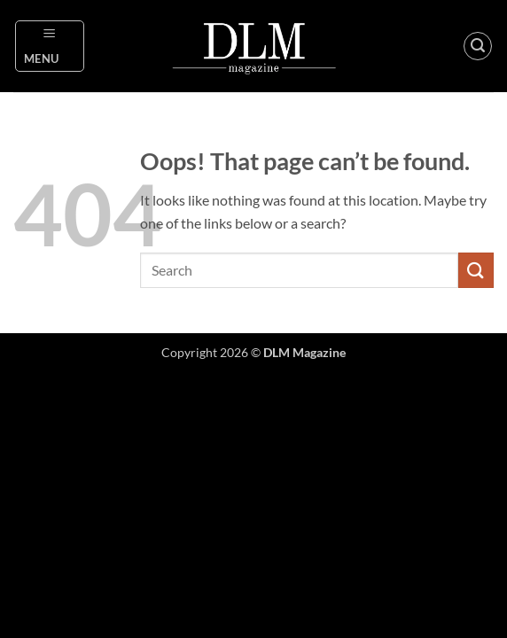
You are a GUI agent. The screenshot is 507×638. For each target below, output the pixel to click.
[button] (50, 46)
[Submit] (476, 270)
